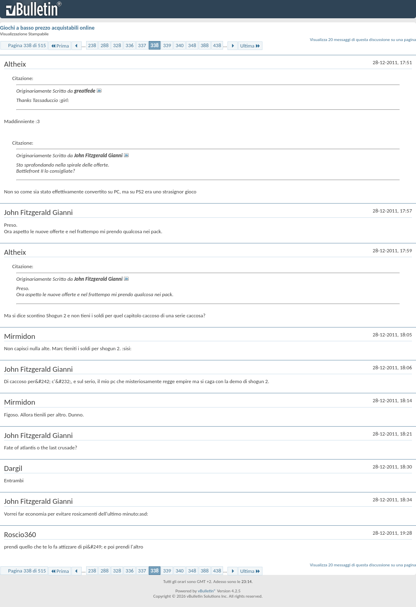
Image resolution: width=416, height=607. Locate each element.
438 (217, 45)
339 (167, 45)
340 (180, 45)
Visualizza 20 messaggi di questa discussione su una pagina (363, 39)
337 (142, 45)
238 (92, 45)
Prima (59, 46)
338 (155, 45)
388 (205, 45)
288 (104, 45)
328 (117, 45)
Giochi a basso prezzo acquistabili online (47, 27)
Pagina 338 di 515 (27, 45)
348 (192, 45)
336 (130, 45)
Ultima (250, 46)
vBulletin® (207, 591)
